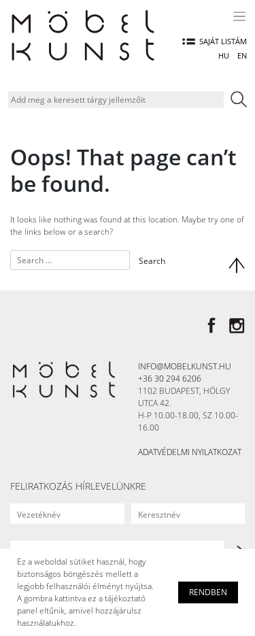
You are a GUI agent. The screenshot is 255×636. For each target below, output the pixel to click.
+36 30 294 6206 (169, 378)
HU (223, 55)
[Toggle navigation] (241, 17)
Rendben (208, 592)
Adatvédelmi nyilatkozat (189, 452)
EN (242, 55)
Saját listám (214, 41)
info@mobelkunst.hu (184, 366)
